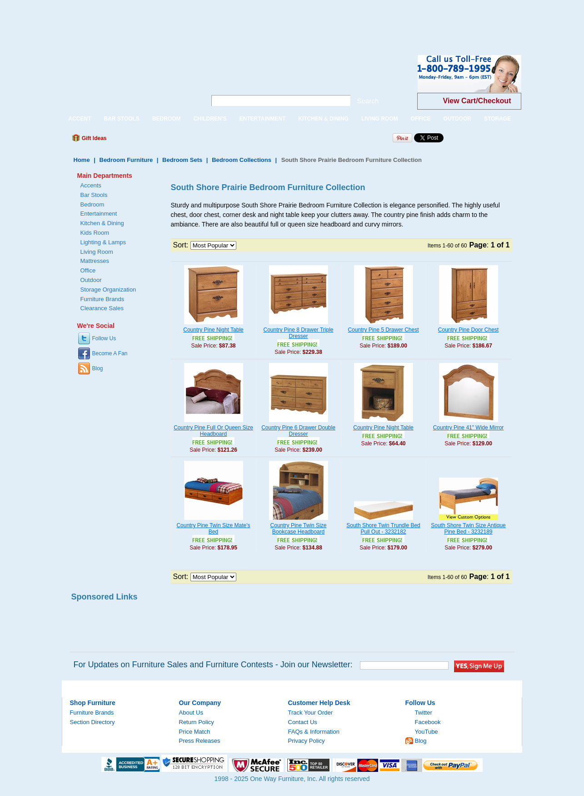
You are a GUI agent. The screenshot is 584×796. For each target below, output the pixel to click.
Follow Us (104, 338)
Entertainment (98, 213)
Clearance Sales (102, 308)
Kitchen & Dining (102, 223)
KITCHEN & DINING (323, 119)
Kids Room (95, 232)
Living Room (96, 251)
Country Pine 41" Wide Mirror (468, 427)
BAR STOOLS (122, 119)
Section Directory (92, 722)
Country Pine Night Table (213, 330)
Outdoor (91, 280)
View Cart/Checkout (477, 101)
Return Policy (196, 722)
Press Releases (199, 740)
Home (82, 159)
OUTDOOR (457, 119)
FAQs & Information (313, 731)
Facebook (428, 722)
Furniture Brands (102, 299)
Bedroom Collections (241, 159)
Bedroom (92, 204)
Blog (97, 368)
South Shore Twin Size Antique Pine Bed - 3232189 (468, 528)
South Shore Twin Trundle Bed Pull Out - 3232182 (383, 528)
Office (88, 270)
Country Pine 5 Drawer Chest (383, 330)
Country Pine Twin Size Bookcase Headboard (298, 528)
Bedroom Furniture (126, 159)
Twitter (423, 712)
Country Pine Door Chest (468, 330)
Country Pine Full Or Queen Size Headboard (213, 430)
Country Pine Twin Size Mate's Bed (213, 528)
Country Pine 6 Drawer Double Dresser (298, 430)
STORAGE (497, 119)
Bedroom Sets (182, 159)
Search (368, 101)
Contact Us (302, 722)
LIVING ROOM (379, 119)
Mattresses (95, 260)
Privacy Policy (306, 740)
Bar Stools (94, 194)
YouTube (426, 731)
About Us (191, 712)
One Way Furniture (129, 81)
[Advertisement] (165, 20)
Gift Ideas (93, 138)
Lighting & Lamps (103, 242)
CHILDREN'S (210, 119)
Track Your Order (310, 712)
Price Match (194, 731)
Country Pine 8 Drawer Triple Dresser (298, 333)
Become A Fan (110, 353)
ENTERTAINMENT (262, 119)
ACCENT (80, 119)
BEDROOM (166, 119)
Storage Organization (108, 289)
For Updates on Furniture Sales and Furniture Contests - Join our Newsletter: (213, 664)
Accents (90, 185)
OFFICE (421, 119)
